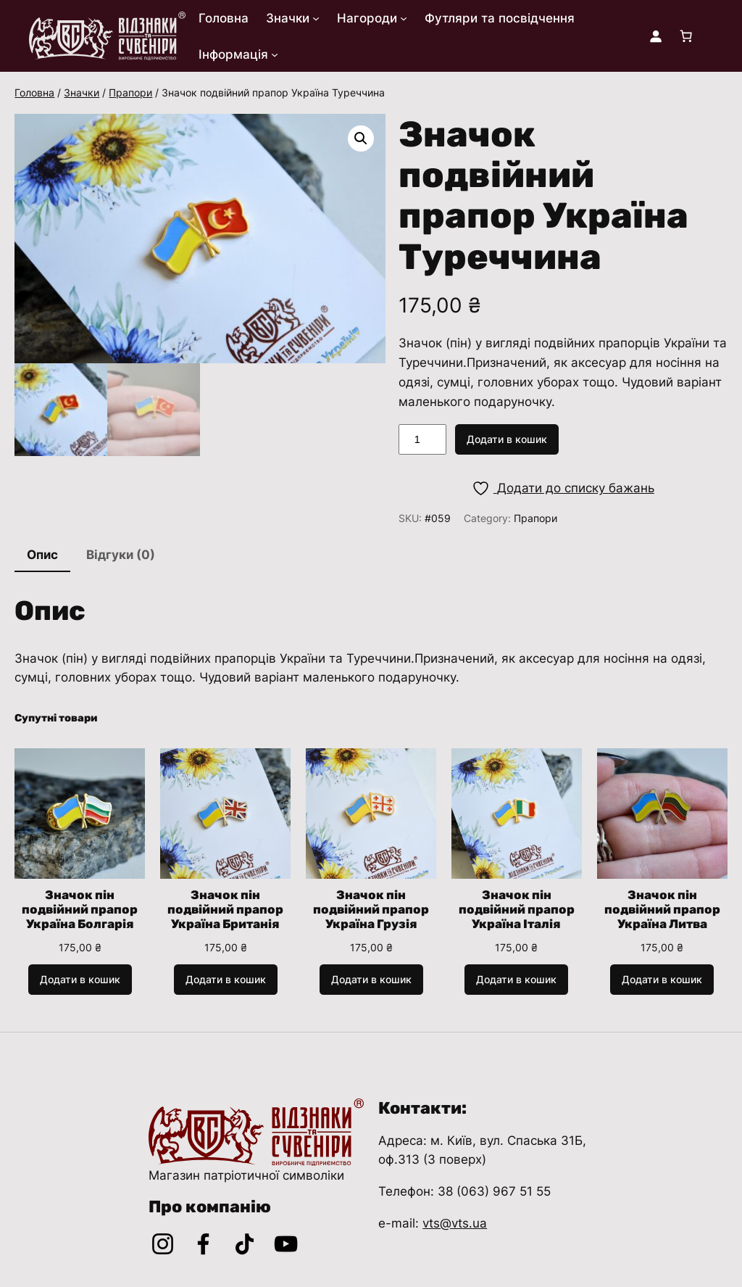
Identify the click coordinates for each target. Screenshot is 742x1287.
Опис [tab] (42, 554)
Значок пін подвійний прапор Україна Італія (517, 909)
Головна (34, 92)
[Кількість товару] (422, 439)
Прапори (130, 92)
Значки (81, 92)
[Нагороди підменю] (403, 18)
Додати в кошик (507, 439)
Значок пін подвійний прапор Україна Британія (225, 909)
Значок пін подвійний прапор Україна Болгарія (80, 909)
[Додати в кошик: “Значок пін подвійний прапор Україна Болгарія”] (80, 979)
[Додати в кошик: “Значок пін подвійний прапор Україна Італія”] (516, 979)
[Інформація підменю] (274, 54)
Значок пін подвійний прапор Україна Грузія (371, 909)
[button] (361, 138)
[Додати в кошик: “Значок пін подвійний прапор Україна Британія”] (226, 979)
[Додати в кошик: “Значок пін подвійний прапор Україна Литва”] (662, 979)
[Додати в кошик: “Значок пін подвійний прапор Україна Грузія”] (371, 979)
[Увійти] (656, 36)
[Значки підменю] (316, 18)
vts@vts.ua (454, 1223)
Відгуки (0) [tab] (120, 554)
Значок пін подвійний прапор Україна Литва (662, 909)
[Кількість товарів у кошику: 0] (686, 36)
